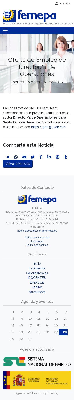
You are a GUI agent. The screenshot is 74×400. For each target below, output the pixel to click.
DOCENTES (37, 278)
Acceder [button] (61, 3)
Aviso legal (37, 241)
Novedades (37, 292)
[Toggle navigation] (5, 30)
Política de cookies (37, 244)
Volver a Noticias (18, 164)
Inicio (37, 263)
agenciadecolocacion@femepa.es (37, 230)
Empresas (37, 282)
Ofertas (37, 287)
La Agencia (37, 268)
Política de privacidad (37, 237)
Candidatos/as (37, 273)
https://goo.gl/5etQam (48, 127)
